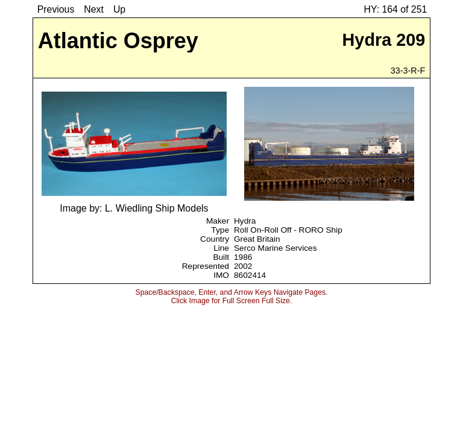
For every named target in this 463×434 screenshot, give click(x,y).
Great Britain (257, 239)
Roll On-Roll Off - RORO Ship (288, 229)
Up (119, 9)
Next (94, 9)
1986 (243, 257)
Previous (56, 9)
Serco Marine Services (275, 248)
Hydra (245, 220)
